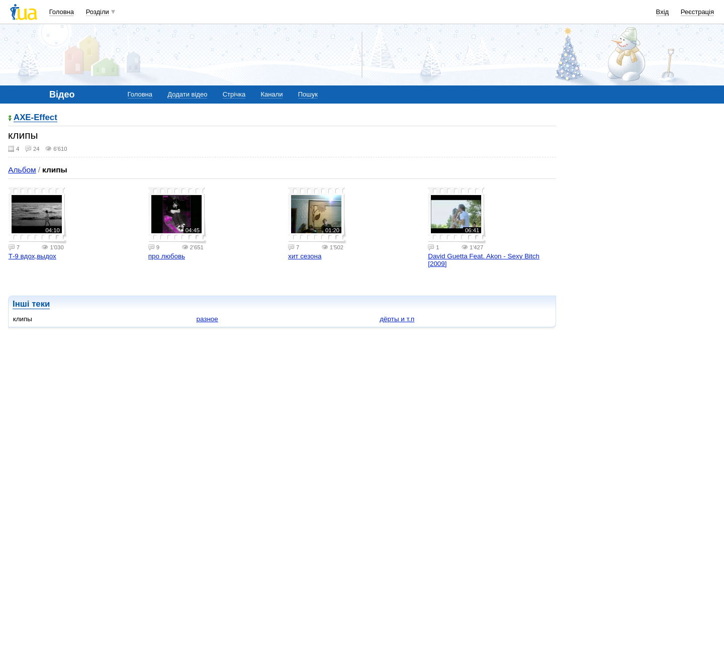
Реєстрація (697, 12)
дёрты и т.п (397, 319)
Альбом (22, 169)
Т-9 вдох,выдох (32, 256)
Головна (61, 12)
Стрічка (234, 94)
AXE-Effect (35, 118)
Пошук (308, 94)
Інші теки (31, 304)
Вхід (662, 12)
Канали (271, 94)
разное (207, 319)
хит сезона (304, 256)
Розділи (97, 12)
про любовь (166, 256)
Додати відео (187, 94)
